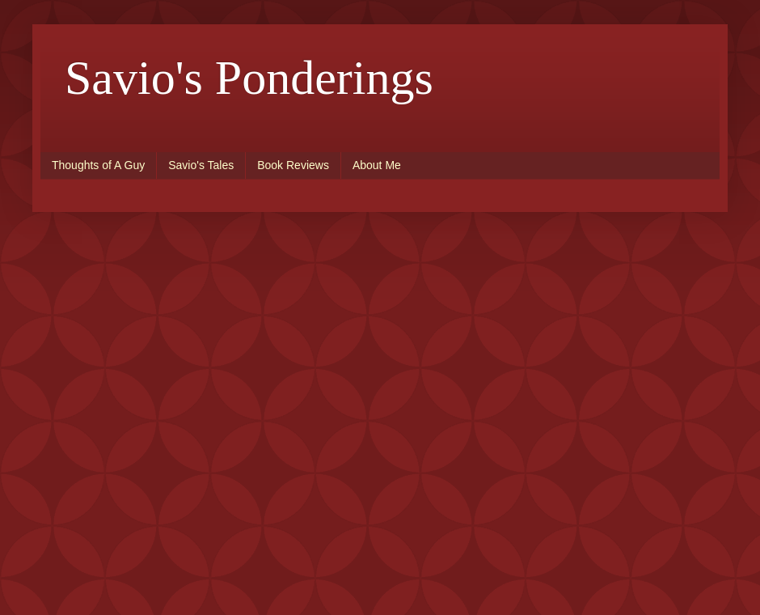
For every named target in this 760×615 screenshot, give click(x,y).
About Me (377, 165)
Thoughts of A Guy (98, 165)
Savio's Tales (201, 165)
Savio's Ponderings (249, 77)
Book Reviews (293, 165)
